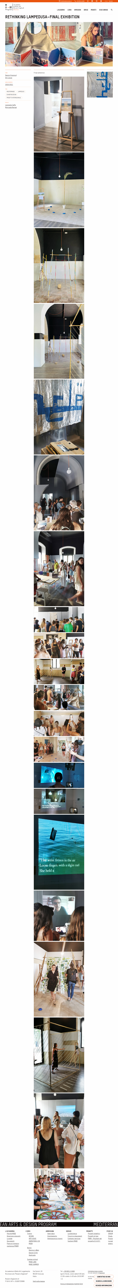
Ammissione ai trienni (54, 1239)
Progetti (93, 10)
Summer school (32, 1259)
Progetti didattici (94, 1234)
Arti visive (8, 78)
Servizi (86, 10)
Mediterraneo (11, 91)
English (111, 1)
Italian (106, 1)
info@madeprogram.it (66, 1)
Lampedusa (21, 91)
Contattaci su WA (103, 1277)
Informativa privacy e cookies (95, 1271)
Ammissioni (77, 10)
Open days (51, 1234)
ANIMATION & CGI (34, 1241)
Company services (74, 1239)
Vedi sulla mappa (39, 1281)
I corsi (69, 10)
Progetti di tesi (93, 1236)
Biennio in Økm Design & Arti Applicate (34, 1252)
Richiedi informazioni (104, 1285)
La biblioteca (72, 1234)
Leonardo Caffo (10, 105)
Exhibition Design (11, 94)
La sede (9, 1239)
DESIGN (31, 1236)
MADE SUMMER (34, 1264)
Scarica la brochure (104, 1281)
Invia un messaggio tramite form (71, 1284)
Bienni (29, 1248)
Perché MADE (11, 1234)
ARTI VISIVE (32, 1239)
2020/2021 (9, 85)
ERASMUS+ (112, 1234)
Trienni (29, 1234)
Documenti (10, 1241)
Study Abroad (103, 10)
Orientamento (52, 1236)
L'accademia (61, 10)
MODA (31, 1244)
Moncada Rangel (11, 107)
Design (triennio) (11, 75)
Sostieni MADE (73, 1241)
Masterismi (102, 1273)
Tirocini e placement (75, 1236)
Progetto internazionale (14, 97)
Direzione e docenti (13, 1236)
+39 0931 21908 (80, 1)
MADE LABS (32, 1262)
